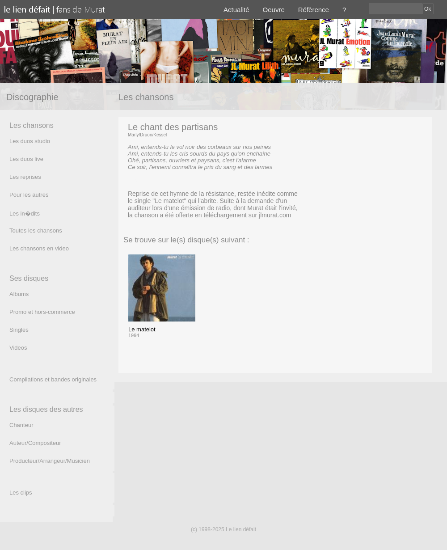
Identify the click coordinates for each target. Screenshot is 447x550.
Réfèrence (313, 9)
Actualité (236, 9)
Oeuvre (274, 9)
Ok (427, 9)
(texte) (136, 180)
